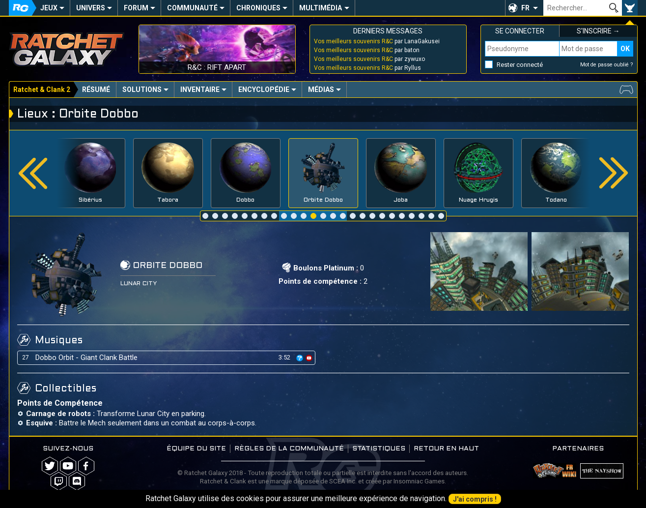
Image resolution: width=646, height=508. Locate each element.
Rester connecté (520, 64)
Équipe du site (196, 449)
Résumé (96, 89)
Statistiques (378, 449)
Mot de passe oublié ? (606, 64)
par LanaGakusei (377, 41)
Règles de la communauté (289, 449)
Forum (136, 8)
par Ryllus (367, 67)
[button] (524, 8)
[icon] (299, 358)
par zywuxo (369, 59)
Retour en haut (446, 449)
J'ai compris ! (475, 499)
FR (525, 8)
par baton (367, 50)
